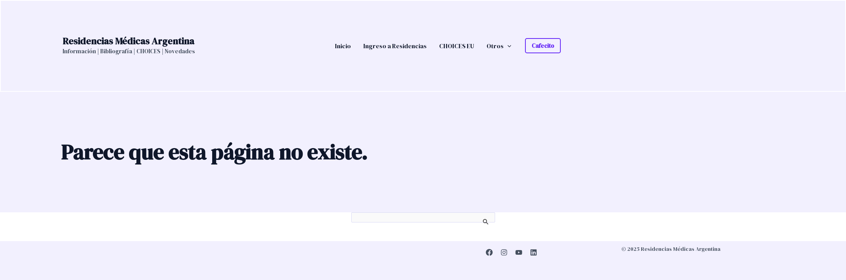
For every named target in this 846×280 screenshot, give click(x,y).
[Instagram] (504, 252)
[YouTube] (518, 252)
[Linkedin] (533, 252)
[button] (543, 45)
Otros (499, 46)
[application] (507, 46)
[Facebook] (489, 252)
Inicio (343, 46)
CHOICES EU (456, 46)
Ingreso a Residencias (395, 46)
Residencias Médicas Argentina (128, 41)
